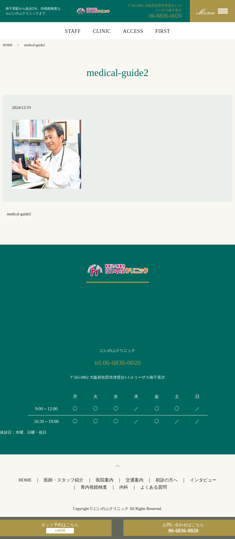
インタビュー (203, 480)
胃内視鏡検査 (94, 487)
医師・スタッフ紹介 (64, 480)
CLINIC (102, 31)
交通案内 (134, 480)
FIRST (162, 31)
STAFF (73, 31)
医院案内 (104, 480)
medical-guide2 (19, 214)
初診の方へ (167, 480)
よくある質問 (153, 487)
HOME (7, 45)
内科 (123, 487)
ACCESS (133, 31)
